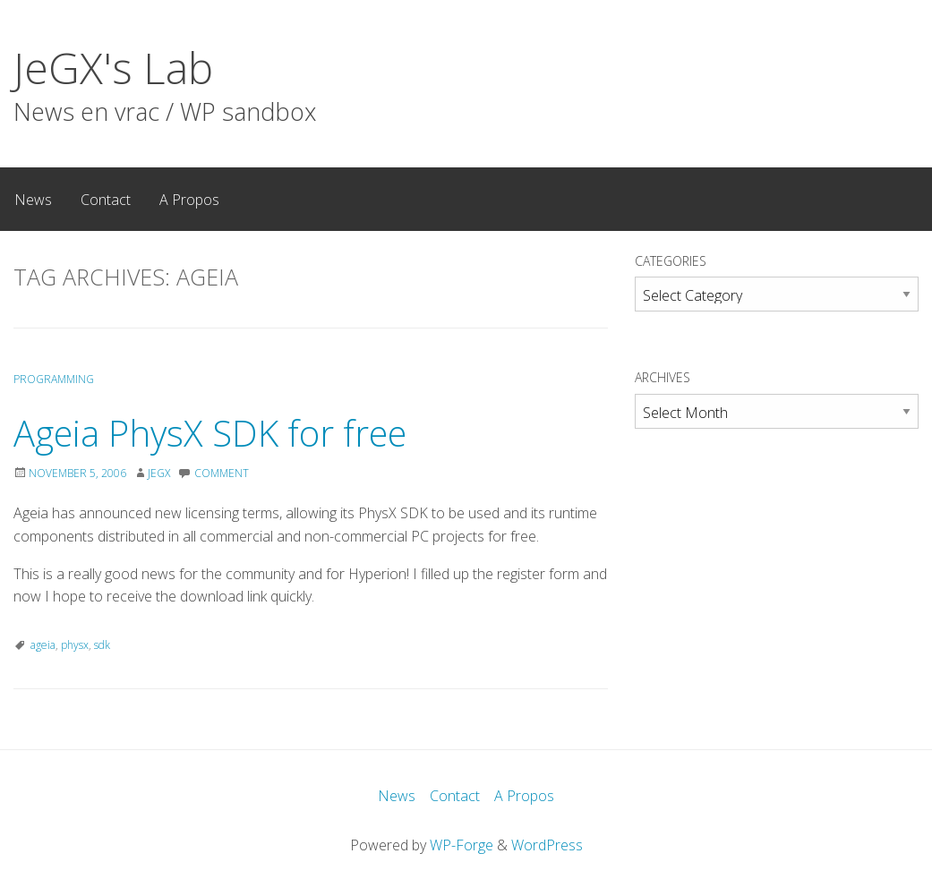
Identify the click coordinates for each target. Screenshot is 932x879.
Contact (106, 199)
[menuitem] (33, 198)
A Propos (189, 199)
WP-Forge (461, 845)
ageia (43, 645)
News (33, 199)
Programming (53, 379)
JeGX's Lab (113, 67)
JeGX (159, 473)
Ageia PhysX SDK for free (209, 432)
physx (75, 645)
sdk (102, 645)
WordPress (547, 845)
